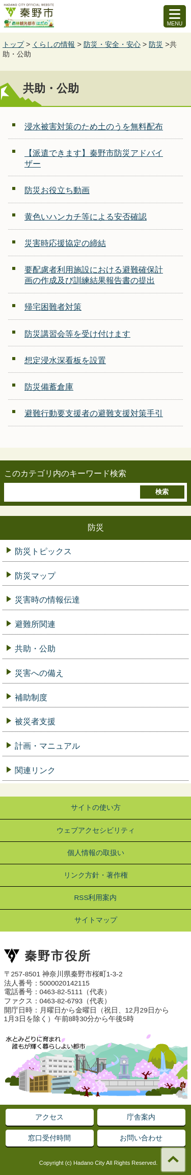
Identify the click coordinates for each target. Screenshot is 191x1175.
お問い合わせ (141, 1138)
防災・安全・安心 (112, 44)
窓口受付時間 (49, 1138)
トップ (13, 44)
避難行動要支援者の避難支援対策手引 (93, 413)
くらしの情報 (53, 44)
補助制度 (31, 697)
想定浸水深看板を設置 (65, 360)
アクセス (49, 1117)
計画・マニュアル (47, 746)
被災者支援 (35, 721)
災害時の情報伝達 (47, 599)
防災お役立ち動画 (57, 190)
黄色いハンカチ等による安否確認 (85, 216)
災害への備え (39, 673)
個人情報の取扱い (95, 853)
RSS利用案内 (95, 897)
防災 (156, 44)
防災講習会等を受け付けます (77, 334)
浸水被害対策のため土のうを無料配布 (93, 126)
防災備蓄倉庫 (48, 386)
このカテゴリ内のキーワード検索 (65, 473)
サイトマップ (95, 920)
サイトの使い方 (96, 807)
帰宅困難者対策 (52, 307)
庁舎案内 (141, 1117)
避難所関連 (35, 624)
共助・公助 (35, 648)
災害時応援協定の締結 (65, 243)
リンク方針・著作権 (96, 875)
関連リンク (35, 770)
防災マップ (35, 575)
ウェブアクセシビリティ (96, 830)
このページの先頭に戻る (173, 1159)
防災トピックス (43, 551)
